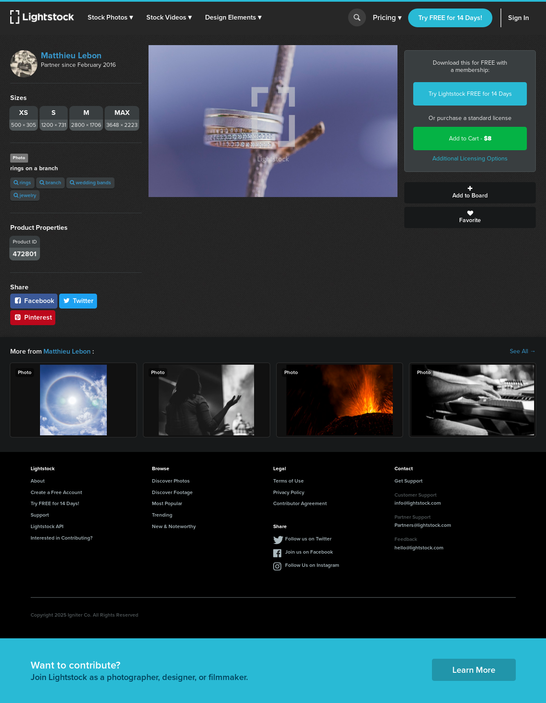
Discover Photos (171, 481)
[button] (110, 17)
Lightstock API (47, 526)
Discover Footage (172, 492)
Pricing (387, 18)
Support (40, 515)
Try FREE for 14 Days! (450, 18)
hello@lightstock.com (418, 548)
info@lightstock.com (417, 503)
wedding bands (90, 182)
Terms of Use (288, 481)
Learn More (473, 669)
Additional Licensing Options (470, 158)
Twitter (78, 301)
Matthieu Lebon (71, 55)
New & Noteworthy (174, 526)
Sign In (518, 18)
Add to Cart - (470, 138)
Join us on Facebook (309, 552)
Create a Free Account (56, 492)
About (38, 481)
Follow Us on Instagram (312, 565)
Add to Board (470, 193)
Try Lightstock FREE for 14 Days (470, 93)
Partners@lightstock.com (422, 525)
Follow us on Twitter (308, 539)
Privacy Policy (288, 492)
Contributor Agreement (300, 503)
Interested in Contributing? (62, 538)
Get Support (408, 481)
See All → (523, 351)
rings (22, 182)
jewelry (25, 195)
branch (50, 182)
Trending (162, 515)
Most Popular (167, 503)
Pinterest (33, 317)
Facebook (34, 301)
